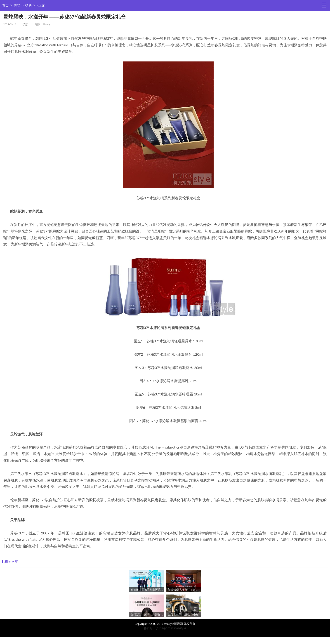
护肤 (28, 5)
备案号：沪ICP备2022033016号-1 (165, 628)
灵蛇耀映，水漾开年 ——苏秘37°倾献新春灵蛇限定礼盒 (64, 17)
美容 (17, 5)
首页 (5, 5)
